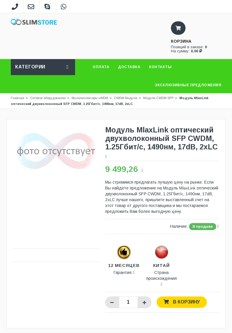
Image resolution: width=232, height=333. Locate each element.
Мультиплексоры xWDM (90, 97)
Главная (17, 97)
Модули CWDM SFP (158, 97)
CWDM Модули (125, 97)
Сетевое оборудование (49, 97)
